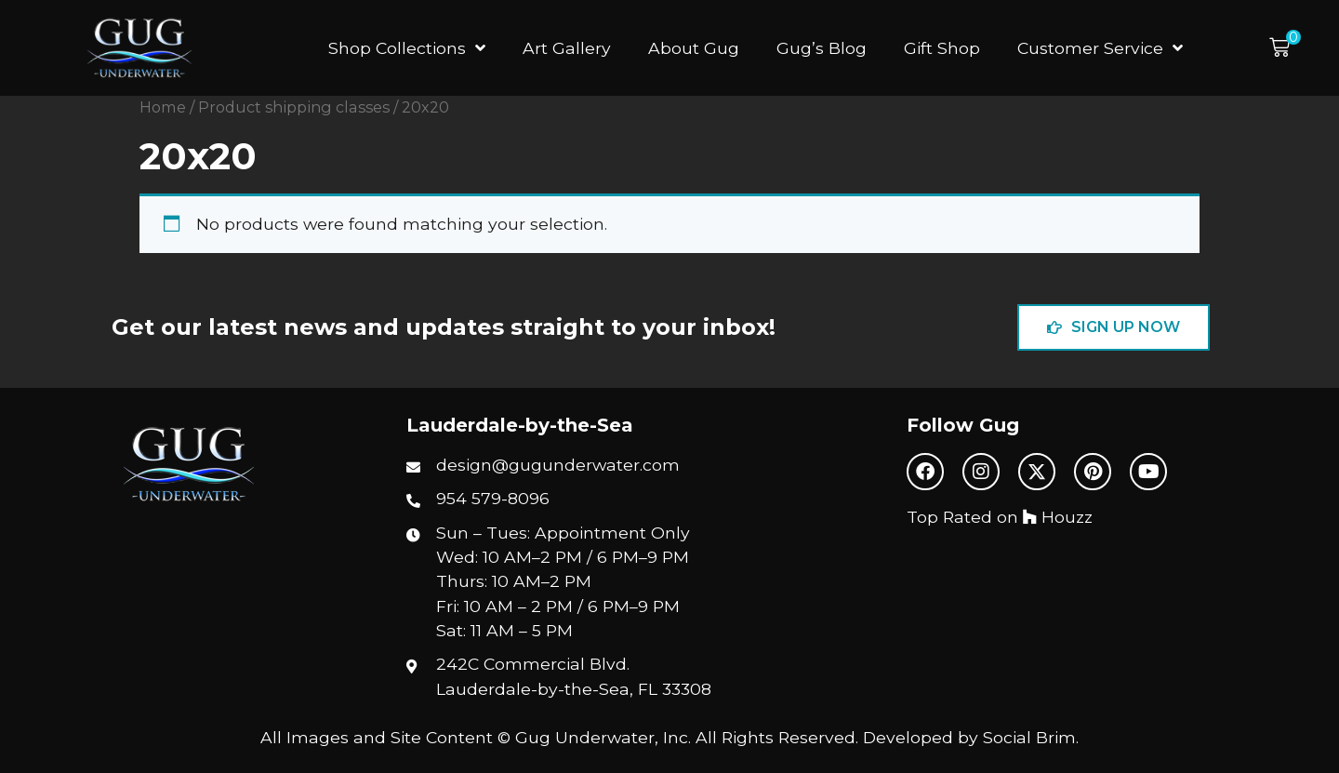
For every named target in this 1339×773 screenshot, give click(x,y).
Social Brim (1029, 737)
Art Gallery (567, 48)
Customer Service (1100, 48)
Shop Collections (406, 48)
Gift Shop (942, 48)
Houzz (1058, 516)
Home (162, 107)
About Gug (693, 48)
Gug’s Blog (821, 48)
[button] (1285, 47)
